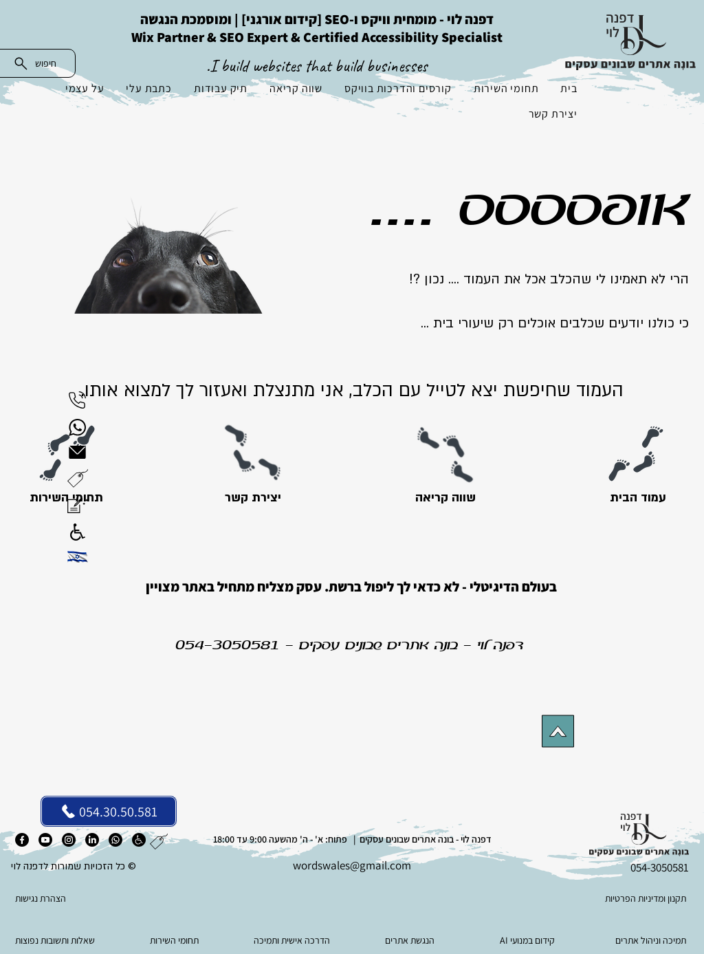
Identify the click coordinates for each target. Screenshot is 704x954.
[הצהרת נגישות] (84, 898)
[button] (77, 478)
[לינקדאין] (92, 840)
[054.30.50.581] (108, 811)
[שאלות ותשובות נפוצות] (58, 940)
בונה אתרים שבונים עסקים (378, 645)
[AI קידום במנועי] (528, 940)
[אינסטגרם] (69, 840)
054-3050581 (227, 645)
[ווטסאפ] (115, 840)
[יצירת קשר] (252, 498)
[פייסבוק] (22, 840)
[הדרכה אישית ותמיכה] (293, 940)
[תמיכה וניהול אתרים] (646, 940)
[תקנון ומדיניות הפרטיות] (619, 898)
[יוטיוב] (45, 840)
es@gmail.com (375, 865)
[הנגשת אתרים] (411, 940)
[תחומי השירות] (176, 940)
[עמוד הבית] (637, 498)
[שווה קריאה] (445, 498)
